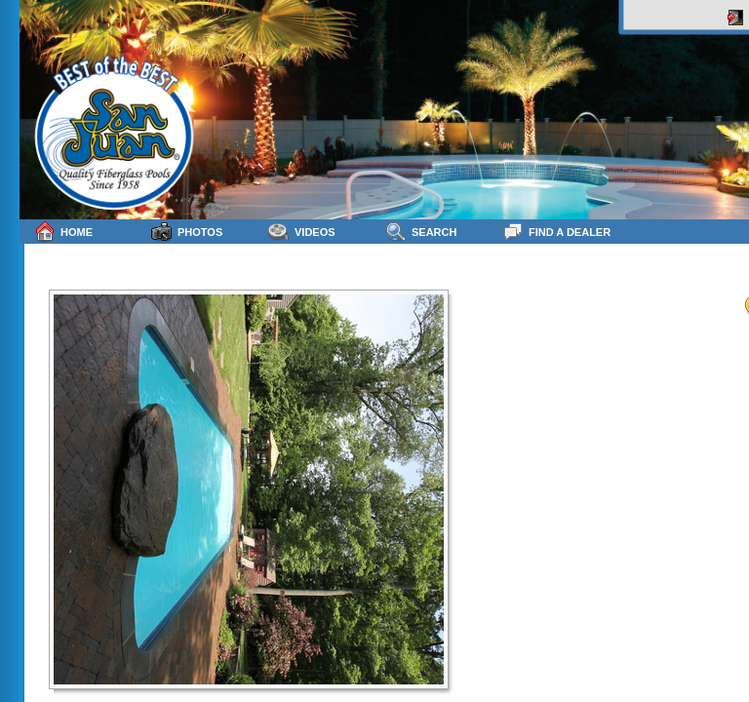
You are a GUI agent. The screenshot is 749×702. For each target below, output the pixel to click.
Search (420, 231)
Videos (301, 231)
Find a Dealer (556, 231)
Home (63, 231)
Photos (186, 231)
